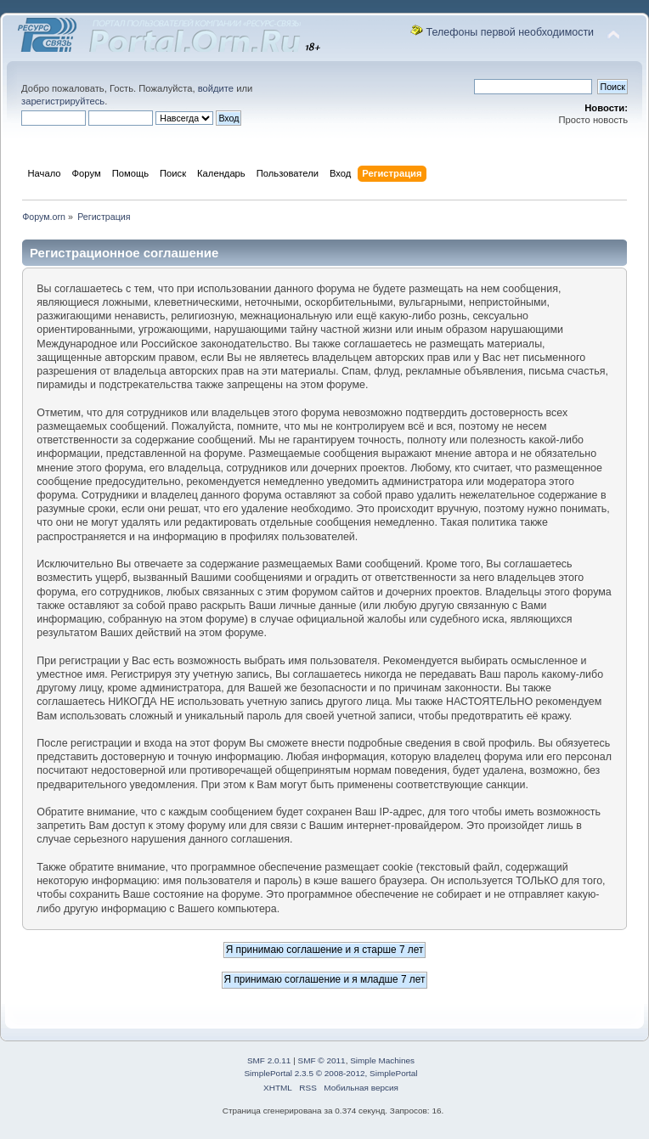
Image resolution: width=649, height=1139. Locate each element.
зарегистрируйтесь (62, 101)
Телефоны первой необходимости (510, 32)
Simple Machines (382, 1060)
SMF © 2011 (322, 1060)
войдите (216, 88)
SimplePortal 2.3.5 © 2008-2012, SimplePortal (330, 1073)
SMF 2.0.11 (269, 1060)
